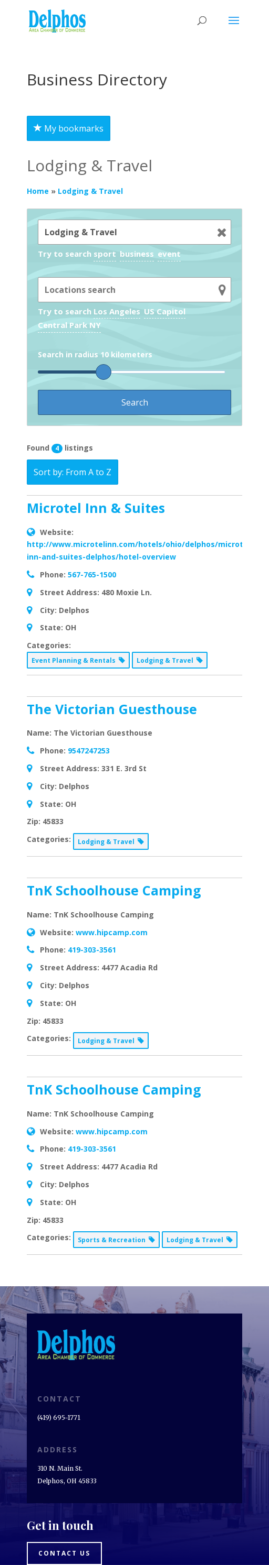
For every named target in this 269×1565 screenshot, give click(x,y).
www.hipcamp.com (112, 932)
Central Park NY (69, 325)
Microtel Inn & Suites (96, 508)
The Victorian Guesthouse (112, 709)
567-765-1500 (92, 574)
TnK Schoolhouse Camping (114, 890)
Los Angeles (117, 311)
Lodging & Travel (90, 191)
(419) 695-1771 (58, 1417)
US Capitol (164, 311)
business (137, 253)
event (169, 253)
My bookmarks (69, 128)
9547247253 (89, 751)
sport (105, 253)
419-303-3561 (92, 950)
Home (38, 191)
